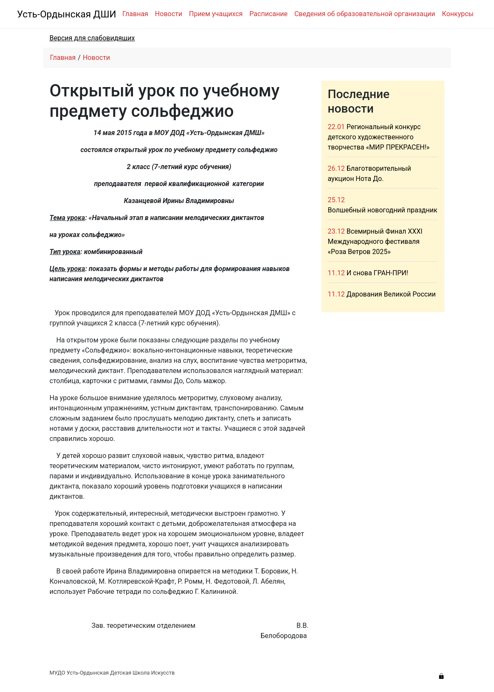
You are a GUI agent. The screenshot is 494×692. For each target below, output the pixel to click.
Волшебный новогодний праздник (383, 210)
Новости (168, 14)
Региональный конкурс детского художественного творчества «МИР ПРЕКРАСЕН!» (379, 137)
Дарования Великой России (391, 294)
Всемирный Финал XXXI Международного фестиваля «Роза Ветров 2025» (375, 241)
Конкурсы (458, 14)
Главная (135, 14)
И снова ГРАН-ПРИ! (377, 273)
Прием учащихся (216, 14)
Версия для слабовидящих (92, 38)
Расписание (268, 14)
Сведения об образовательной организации (364, 14)
